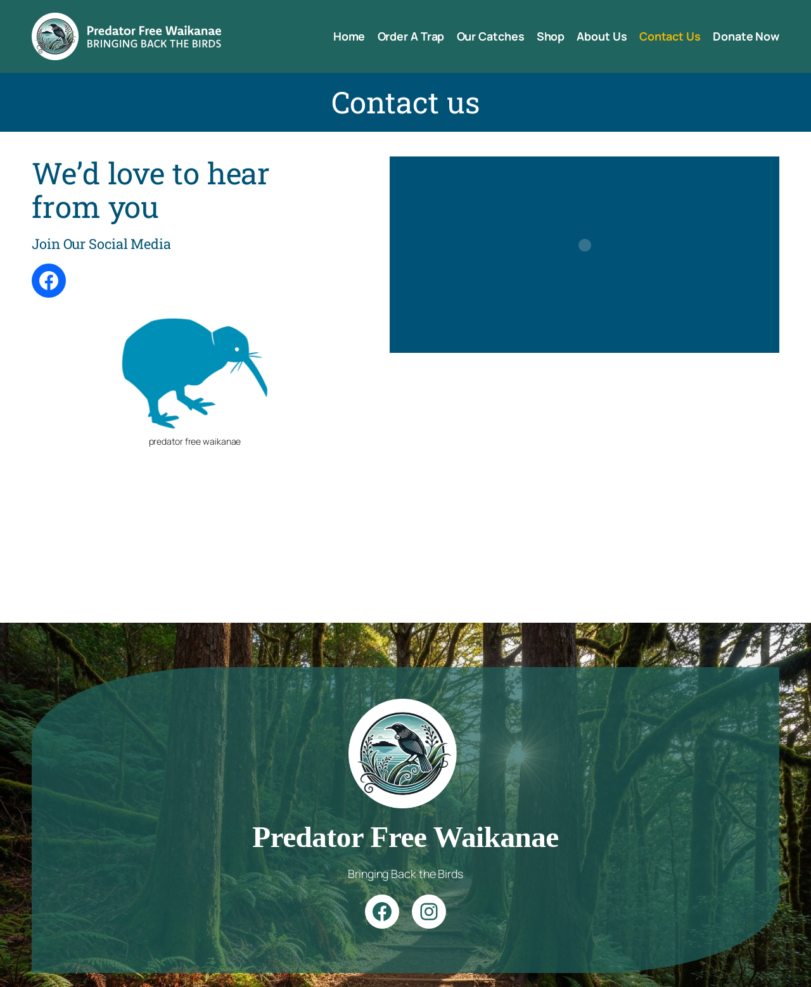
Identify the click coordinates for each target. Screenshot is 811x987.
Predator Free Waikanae (405, 836)
